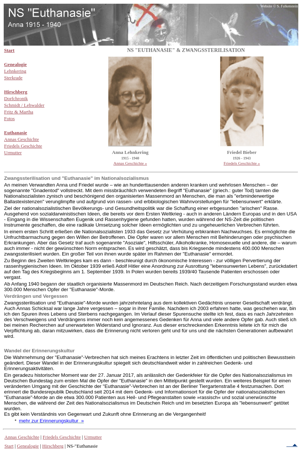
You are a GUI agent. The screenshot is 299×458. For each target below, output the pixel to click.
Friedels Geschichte (62, 437)
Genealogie (28, 446)
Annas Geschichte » (130, 163)
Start (9, 446)
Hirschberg (53, 446)
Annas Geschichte (21, 437)
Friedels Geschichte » (242, 163)
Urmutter (93, 437)
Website (266, 6)
